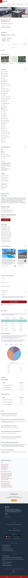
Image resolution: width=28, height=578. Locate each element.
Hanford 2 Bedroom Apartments (6, 474)
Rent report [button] (13, 310)
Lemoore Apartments (4, 465)
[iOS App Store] (9, 537)
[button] (14, 9)
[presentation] (25, 261)
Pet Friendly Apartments (6, 545)
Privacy (23, 569)
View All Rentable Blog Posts (7, 565)
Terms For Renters (18, 569)
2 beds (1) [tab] (8, 34)
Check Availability (14, 302)
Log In (26, 4)
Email (21, 576)
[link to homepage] (14, 507)
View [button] (3, 50)
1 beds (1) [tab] (3, 34)
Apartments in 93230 (4, 479)
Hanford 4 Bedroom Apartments (6, 485)
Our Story (8, 524)
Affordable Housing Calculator (7, 548)
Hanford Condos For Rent (5, 477)
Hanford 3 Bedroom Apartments (6, 475)
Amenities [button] (13, 69)
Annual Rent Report (5, 555)
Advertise (14, 530)
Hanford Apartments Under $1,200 (7, 487)
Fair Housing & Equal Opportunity (8, 550)
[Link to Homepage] (5, 1)
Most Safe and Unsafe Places (7, 562)
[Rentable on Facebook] (6, 514)
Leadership (16, 524)
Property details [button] (13, 193)
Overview (12, 524)
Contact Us (10, 530)
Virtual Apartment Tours (6, 546)
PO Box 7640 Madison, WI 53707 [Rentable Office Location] (8, 517)
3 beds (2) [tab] (13, 34)
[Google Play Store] (17, 537)
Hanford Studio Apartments (5, 483)
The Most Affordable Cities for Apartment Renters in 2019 (12, 557)
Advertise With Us (20, 4)
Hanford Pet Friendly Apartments (6, 478)
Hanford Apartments (4, 464)
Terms (14, 569)
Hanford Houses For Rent (5, 484)
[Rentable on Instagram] (7, 514)
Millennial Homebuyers (6, 563)
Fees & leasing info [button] (13, 147)
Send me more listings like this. (8, 304)
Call (7, 576)
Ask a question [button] (6, 219)
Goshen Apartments (4, 468)
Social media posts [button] (13, 246)
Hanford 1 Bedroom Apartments (6, 473)
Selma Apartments (4, 469)
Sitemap (18, 530)
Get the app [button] (14, 500)
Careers (8, 4)
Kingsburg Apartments (5, 466)
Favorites (13, 4)
